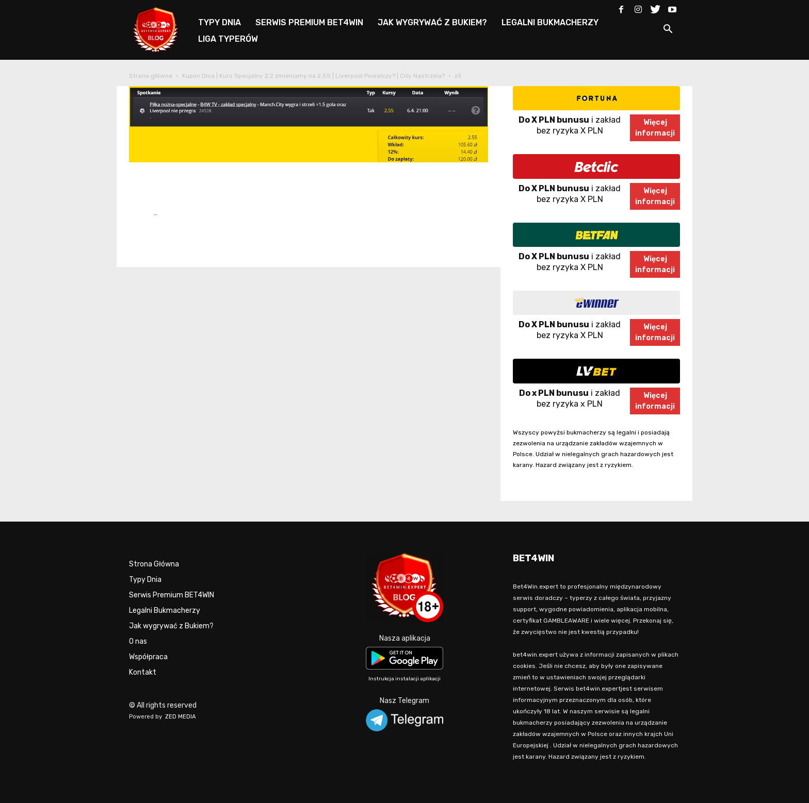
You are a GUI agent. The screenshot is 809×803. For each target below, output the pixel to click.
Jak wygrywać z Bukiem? (171, 626)
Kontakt (142, 672)
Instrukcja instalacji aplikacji (404, 679)
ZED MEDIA (180, 716)
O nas (138, 641)
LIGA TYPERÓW (228, 39)
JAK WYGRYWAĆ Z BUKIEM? (432, 22)
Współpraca (148, 657)
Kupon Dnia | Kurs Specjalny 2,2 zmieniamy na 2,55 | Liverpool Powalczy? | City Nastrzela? (313, 75)
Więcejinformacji (655, 128)
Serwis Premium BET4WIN (171, 595)
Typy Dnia (145, 579)
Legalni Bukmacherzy (164, 610)
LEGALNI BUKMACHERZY (549, 22)
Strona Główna (154, 564)
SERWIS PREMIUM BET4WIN (309, 22)
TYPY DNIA (219, 22)
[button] (667, 30)
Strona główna (150, 75)
